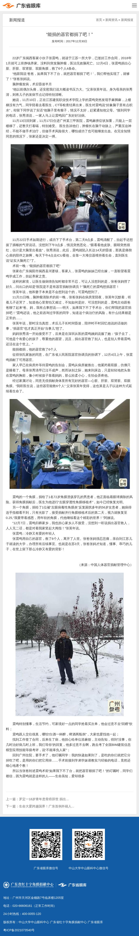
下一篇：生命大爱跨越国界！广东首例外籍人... (40, 806)
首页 (99, 20)
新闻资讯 (111, 20)
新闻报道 (127, 20)
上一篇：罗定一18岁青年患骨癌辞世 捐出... (37, 799)
